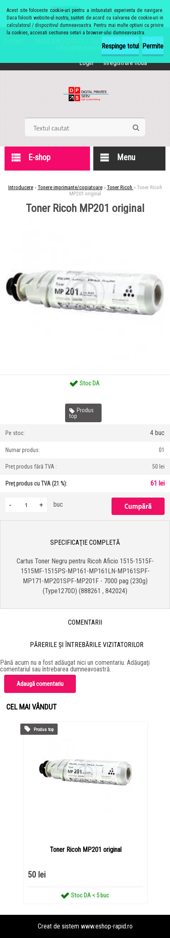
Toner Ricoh (120, 187)
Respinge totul (120, 46)
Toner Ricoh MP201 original (85, 850)
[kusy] (26, 505)
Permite (152, 46)
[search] (136, 128)
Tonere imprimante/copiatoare (70, 187)
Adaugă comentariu (40, 684)
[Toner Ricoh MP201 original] (85, 217)
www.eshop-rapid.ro (107, 926)
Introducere (20, 187)
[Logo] (85, 97)
